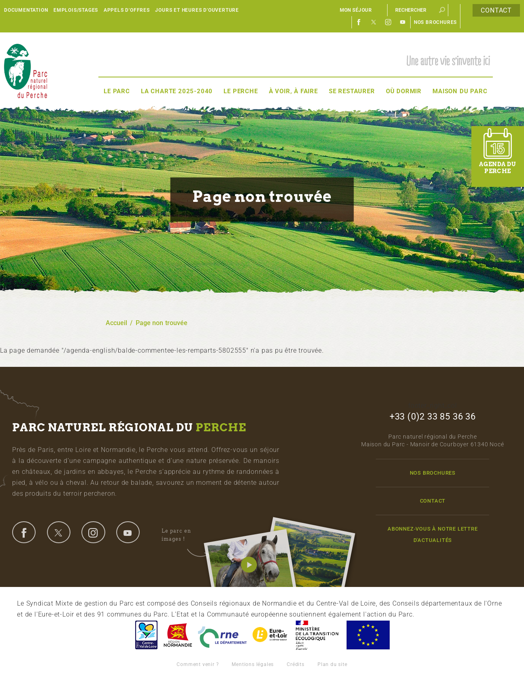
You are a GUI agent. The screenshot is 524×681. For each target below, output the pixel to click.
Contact (496, 10)
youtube (128, 532)
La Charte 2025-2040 (177, 91)
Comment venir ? (198, 664)
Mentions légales (253, 664)
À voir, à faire (293, 91)
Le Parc (117, 91)
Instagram (388, 22)
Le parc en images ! (185, 535)
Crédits (296, 664)
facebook (24, 532)
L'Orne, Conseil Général (222, 635)
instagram (93, 532)
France (317, 635)
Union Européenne (367, 635)
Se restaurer (352, 91)
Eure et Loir (270, 635)
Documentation (26, 10)
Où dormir (404, 91)
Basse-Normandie (178, 635)
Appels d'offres (127, 10)
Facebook (359, 22)
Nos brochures (435, 22)
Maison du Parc (459, 91)
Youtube (403, 22)
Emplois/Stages (75, 10)
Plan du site (332, 664)
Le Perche (241, 91)
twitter (58, 532)
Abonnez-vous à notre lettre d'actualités (433, 534)
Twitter (373, 22)
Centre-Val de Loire (146, 635)
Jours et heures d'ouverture (197, 10)
